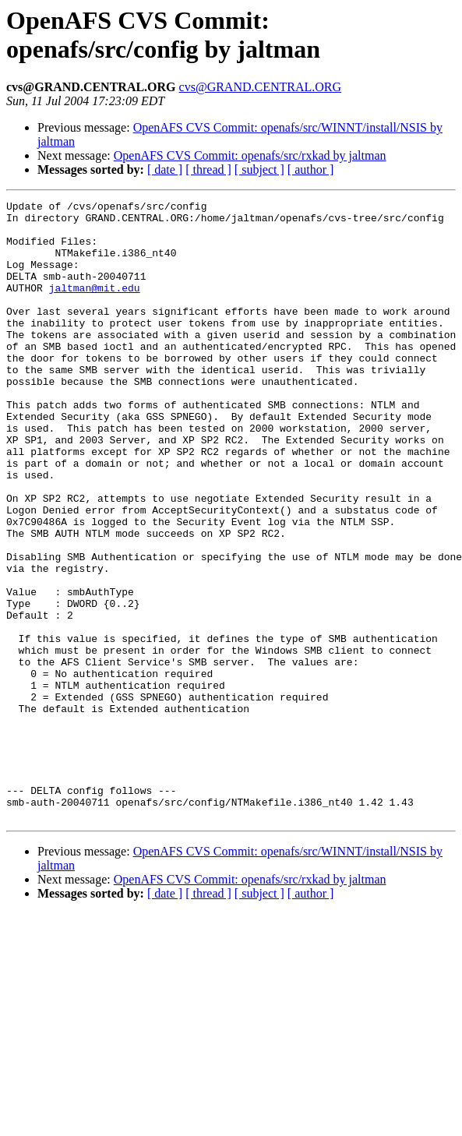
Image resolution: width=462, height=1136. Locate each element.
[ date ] (164, 169)
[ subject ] (259, 169)
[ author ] (310, 169)
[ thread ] (208, 169)
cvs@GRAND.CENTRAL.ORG (260, 86)
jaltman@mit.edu (94, 306)
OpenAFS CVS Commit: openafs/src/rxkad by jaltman (250, 155)
